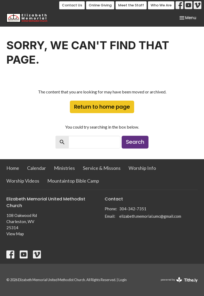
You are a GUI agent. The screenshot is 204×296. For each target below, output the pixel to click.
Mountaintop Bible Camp (73, 181)
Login (122, 280)
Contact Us (72, 5)
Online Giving (100, 5)
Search (135, 142)
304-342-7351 (132, 208)
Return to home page (102, 106)
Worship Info (142, 168)
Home (12, 168)
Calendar (36, 168)
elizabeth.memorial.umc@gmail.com (150, 216)
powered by (179, 280)
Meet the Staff (131, 5)
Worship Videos (22, 181)
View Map (15, 233)
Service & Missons (102, 168)
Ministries (64, 168)
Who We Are (161, 5)
